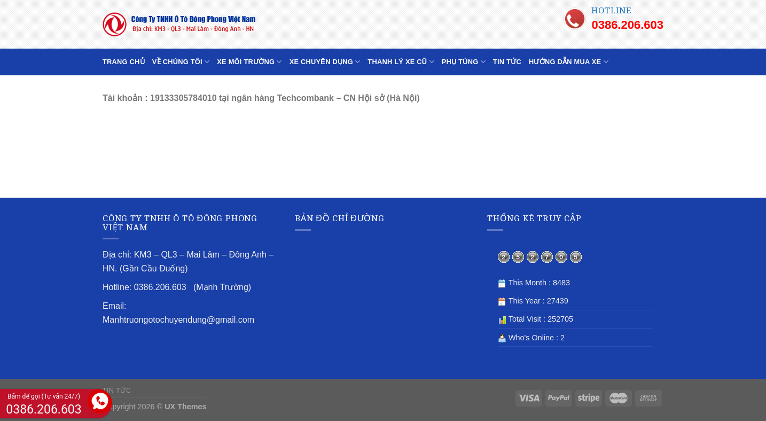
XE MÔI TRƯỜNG (249, 62)
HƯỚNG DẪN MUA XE (568, 62)
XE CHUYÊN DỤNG (325, 62)
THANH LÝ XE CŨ (401, 62)
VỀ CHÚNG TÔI (180, 62)
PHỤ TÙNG (464, 62)
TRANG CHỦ (124, 62)
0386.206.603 (627, 25)
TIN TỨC (507, 62)
